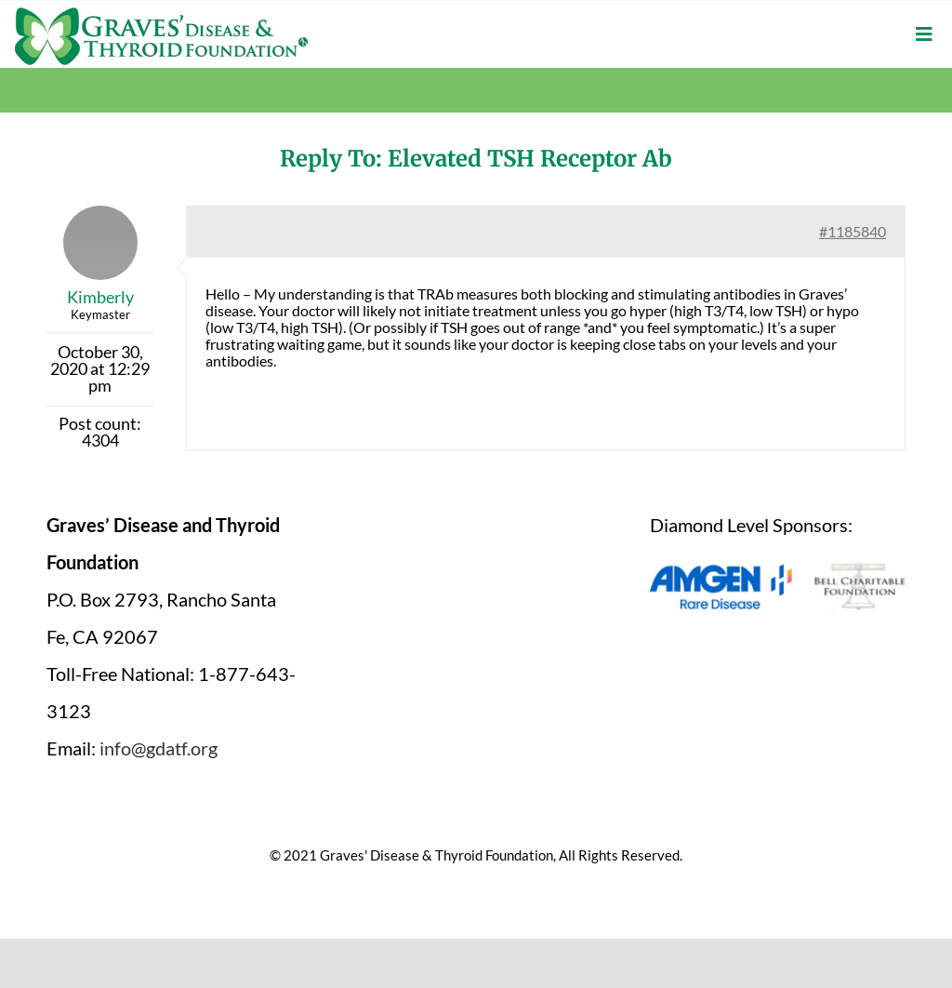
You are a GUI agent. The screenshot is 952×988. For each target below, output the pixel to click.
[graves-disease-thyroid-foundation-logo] (161, 14)
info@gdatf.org (158, 748)
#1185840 (852, 231)
